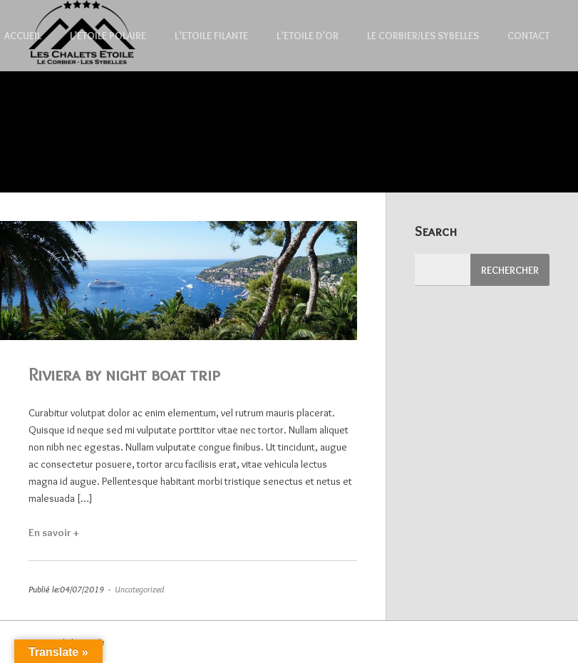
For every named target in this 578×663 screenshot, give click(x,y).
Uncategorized (139, 589)
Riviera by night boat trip (124, 374)
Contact (528, 35)
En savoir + (62, 532)
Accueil (22, 35)
